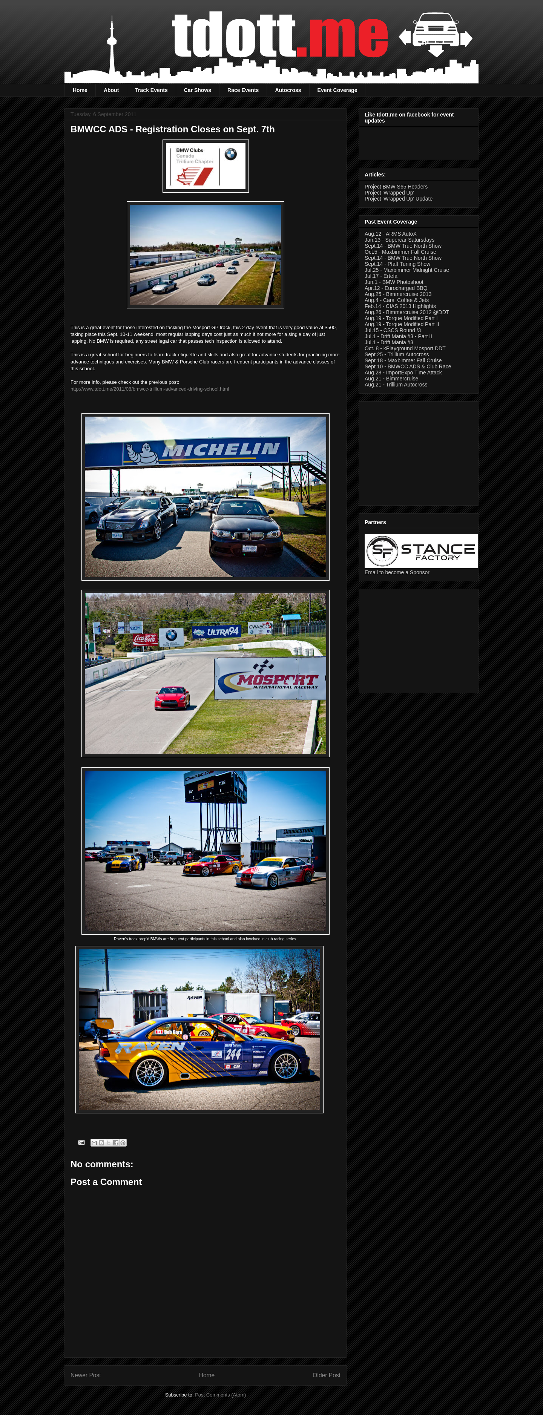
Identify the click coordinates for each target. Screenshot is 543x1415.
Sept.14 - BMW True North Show (403, 246)
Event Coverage (337, 90)
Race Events (243, 90)
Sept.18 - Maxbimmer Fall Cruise (403, 360)
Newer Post (86, 1375)
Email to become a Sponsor (397, 572)
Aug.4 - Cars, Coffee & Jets (397, 300)
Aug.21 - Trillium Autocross (396, 385)
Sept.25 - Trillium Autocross (397, 354)
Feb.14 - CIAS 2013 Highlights (400, 306)
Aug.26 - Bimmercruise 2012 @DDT (407, 312)
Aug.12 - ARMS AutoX (391, 234)
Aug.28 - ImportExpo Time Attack (403, 372)
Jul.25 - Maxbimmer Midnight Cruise (407, 270)
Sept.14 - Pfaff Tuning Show (397, 264)
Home (80, 90)
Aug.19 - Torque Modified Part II (402, 324)
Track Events (151, 90)
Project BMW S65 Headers (396, 187)
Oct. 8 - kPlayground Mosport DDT (405, 348)
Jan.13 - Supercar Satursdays (399, 240)
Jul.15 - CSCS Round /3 (393, 330)
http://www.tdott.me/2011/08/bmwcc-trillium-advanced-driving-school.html (150, 389)
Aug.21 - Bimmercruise (391, 379)
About (111, 90)
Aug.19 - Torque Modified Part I (401, 318)
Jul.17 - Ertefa (381, 276)
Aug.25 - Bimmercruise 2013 (398, 294)
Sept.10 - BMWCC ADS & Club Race (408, 366)
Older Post (327, 1375)
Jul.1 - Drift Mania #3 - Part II (398, 336)
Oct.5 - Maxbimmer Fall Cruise (400, 252)
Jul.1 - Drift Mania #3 (389, 342)
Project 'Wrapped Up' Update (399, 199)
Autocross (288, 90)
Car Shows (197, 90)
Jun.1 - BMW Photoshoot (394, 282)
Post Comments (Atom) (220, 1395)
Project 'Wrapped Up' (389, 193)
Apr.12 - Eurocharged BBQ (396, 288)
